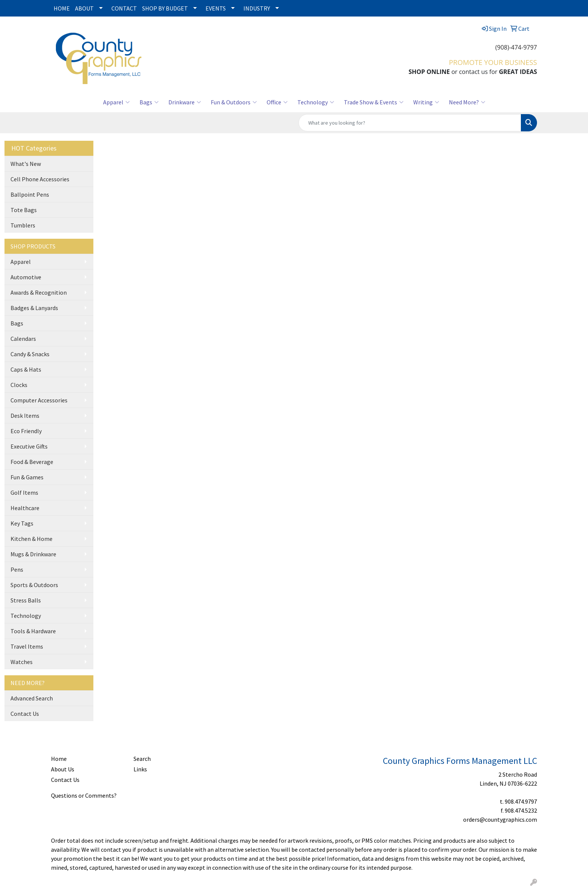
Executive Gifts (29, 446)
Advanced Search (31, 698)
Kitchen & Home (31, 538)
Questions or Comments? (84, 795)
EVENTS (216, 8)
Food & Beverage (31, 461)
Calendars (23, 338)
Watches (21, 662)
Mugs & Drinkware (33, 554)
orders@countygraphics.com (500, 819)
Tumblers (22, 225)
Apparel (116, 102)
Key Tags (21, 523)
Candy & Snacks (30, 354)
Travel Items (26, 646)
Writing (426, 102)
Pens (16, 569)
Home (59, 758)
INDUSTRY (256, 8)
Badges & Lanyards (34, 308)
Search (142, 758)
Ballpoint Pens (29, 194)
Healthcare (24, 508)
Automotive (25, 277)
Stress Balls (25, 600)
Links (140, 769)
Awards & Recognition (38, 292)
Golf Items (24, 492)
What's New (25, 163)
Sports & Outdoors (34, 585)
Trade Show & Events (374, 102)
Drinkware (184, 102)
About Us (62, 769)
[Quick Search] (409, 122)
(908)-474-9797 (516, 47)
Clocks (18, 385)
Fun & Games (27, 477)
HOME (62, 8)
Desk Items (24, 415)
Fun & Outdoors (234, 102)
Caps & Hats (25, 369)
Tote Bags (23, 210)
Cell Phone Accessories (39, 179)
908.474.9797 (521, 801)
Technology (315, 102)
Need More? (467, 102)
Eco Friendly (26, 431)
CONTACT (124, 8)
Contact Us (24, 713)
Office (277, 102)
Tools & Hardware (33, 631)
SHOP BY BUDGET (165, 8)
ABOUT (84, 8)
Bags (149, 102)
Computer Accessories (39, 400)
